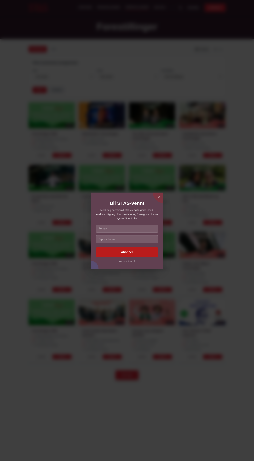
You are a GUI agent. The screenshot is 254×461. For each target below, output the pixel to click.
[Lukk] (159, 197)
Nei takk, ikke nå (127, 261)
